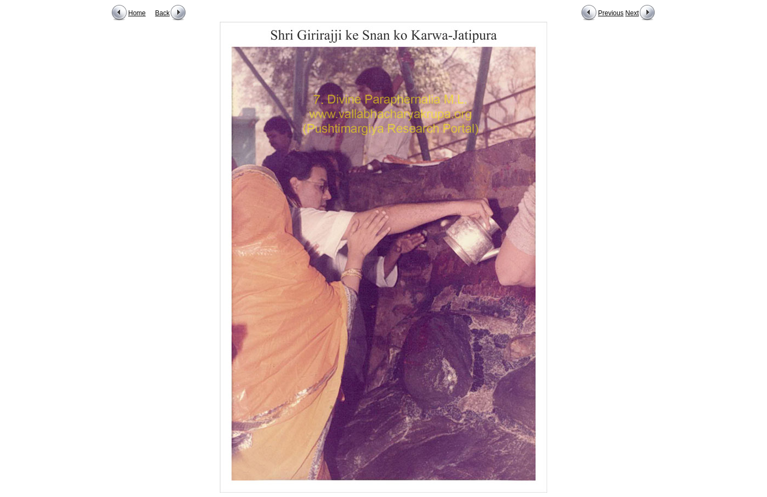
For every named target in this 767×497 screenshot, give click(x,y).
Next (632, 13)
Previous (611, 13)
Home (137, 13)
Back (162, 13)
